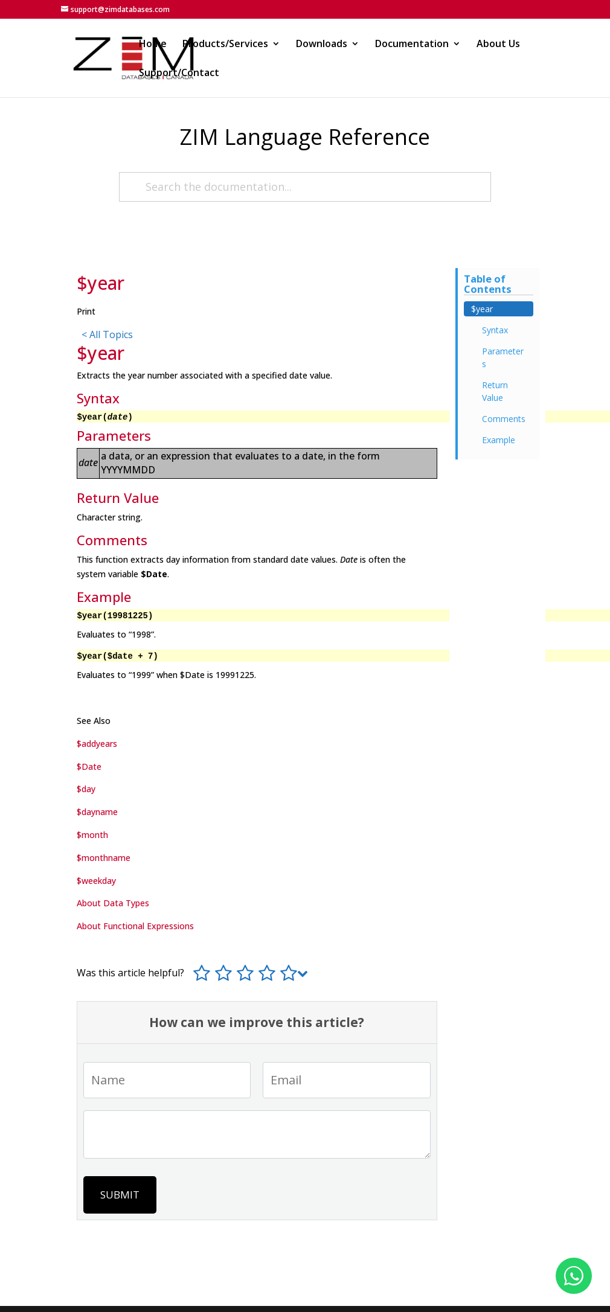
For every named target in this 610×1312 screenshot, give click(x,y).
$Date (89, 766)
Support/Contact (179, 73)
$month (92, 834)
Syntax (495, 330)
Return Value (495, 391)
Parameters (503, 357)
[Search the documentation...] (305, 187)
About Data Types (113, 903)
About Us (498, 44)
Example (498, 440)
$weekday (96, 880)
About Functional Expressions (135, 926)
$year (482, 309)
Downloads (321, 44)
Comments (503, 418)
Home (153, 44)
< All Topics (107, 334)
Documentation (412, 44)
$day (86, 789)
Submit (120, 1195)
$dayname (97, 812)
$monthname (103, 857)
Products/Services (225, 44)
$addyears (97, 743)
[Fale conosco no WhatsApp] (574, 1276)
